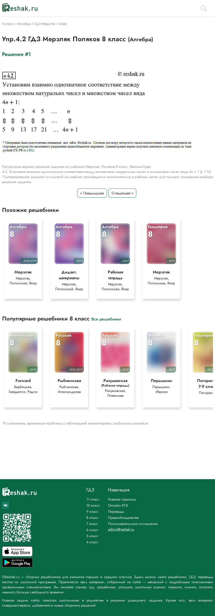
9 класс (92, 511)
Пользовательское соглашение (133, 523)
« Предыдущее (92, 193)
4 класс (92, 542)
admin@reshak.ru (121, 529)
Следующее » (122, 193)
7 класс (92, 523)
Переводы (116, 511)
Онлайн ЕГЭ (118, 505)
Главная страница (122, 499)
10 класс (93, 505)
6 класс (92, 529)
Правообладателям (123, 517)
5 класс (92, 535)
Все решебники (106, 318)
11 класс (92, 499)
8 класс (92, 517)
